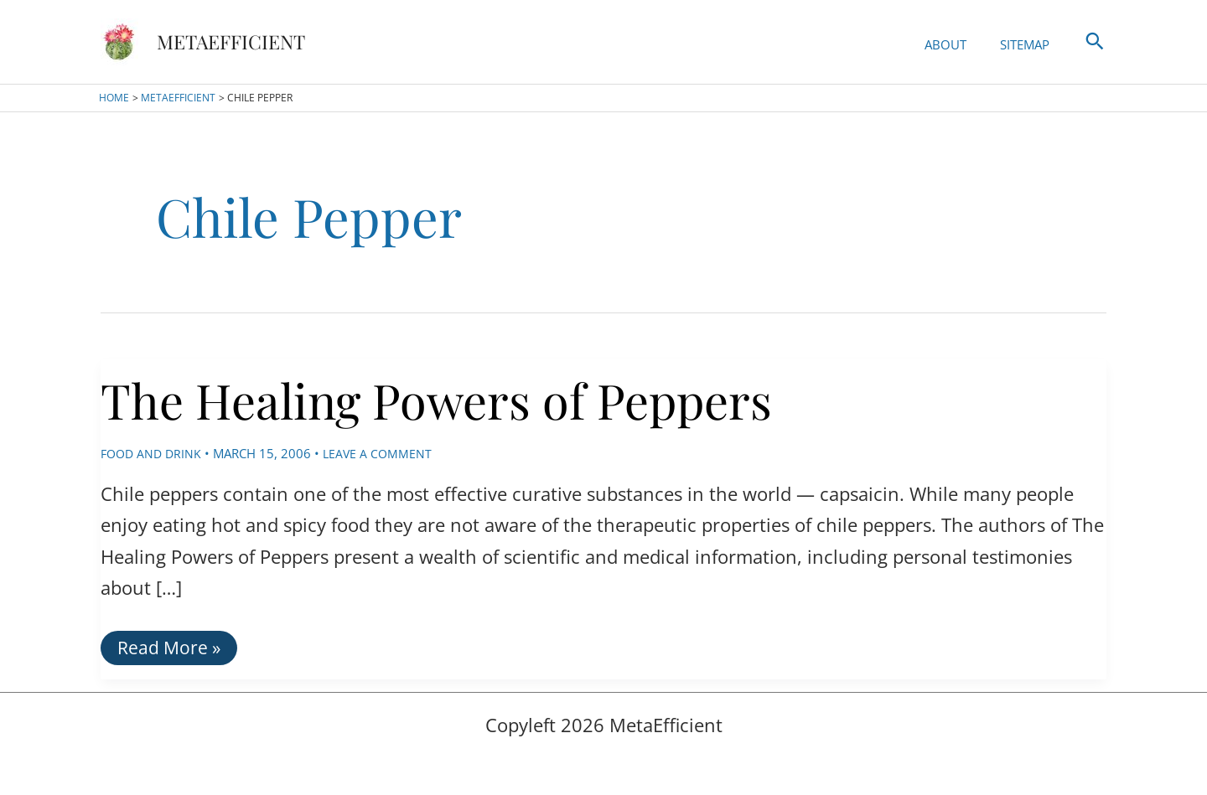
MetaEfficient (231, 41)
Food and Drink (153, 453)
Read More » (171, 650)
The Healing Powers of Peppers (497, 396)
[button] (1094, 42)
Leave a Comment (383, 453)
